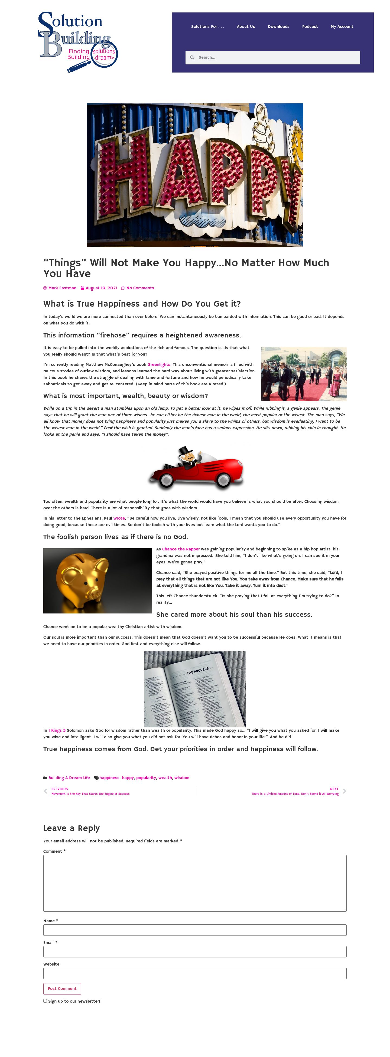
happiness (109, 778)
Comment (54, 851)
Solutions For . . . (207, 26)
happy (128, 778)
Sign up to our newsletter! (74, 1001)
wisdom (181, 778)
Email (50, 943)
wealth (165, 778)
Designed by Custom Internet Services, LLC (232, 1048)
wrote (119, 518)
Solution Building (168, 1048)
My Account (342, 26)
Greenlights (159, 364)
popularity (146, 778)
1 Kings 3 (57, 730)
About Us (246, 26)
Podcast (310, 26)
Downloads (279, 26)
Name (50, 921)
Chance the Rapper (181, 549)
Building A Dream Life (69, 778)
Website (51, 964)
